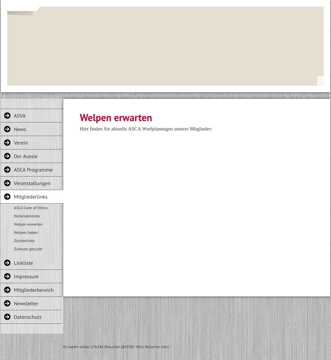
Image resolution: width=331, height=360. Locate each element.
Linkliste (23, 263)
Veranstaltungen (32, 183)
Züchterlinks (24, 240)
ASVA (20, 115)
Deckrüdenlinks (27, 215)
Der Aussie (26, 156)
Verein (21, 142)
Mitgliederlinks (30, 196)
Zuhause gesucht (28, 248)
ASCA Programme (33, 169)
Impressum (26, 276)
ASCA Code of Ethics (30, 207)
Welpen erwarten (28, 224)
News (20, 129)
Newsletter (26, 303)
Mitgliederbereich (34, 290)
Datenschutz (28, 317)
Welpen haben (26, 232)
